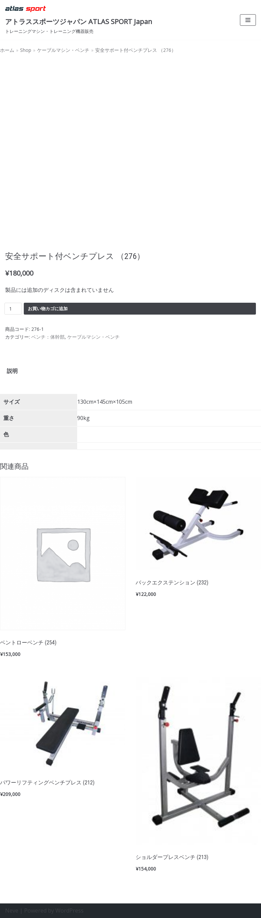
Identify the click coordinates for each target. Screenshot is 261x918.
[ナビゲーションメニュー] (248, 20)
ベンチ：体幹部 (48, 337)
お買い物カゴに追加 (48, 308)
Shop (25, 50)
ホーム (7, 50)
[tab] (12, 371)
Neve (11, 910)
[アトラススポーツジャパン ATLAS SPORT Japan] (78, 20)
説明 (12, 371)
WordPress (69, 910)
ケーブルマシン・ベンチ (63, 50)
